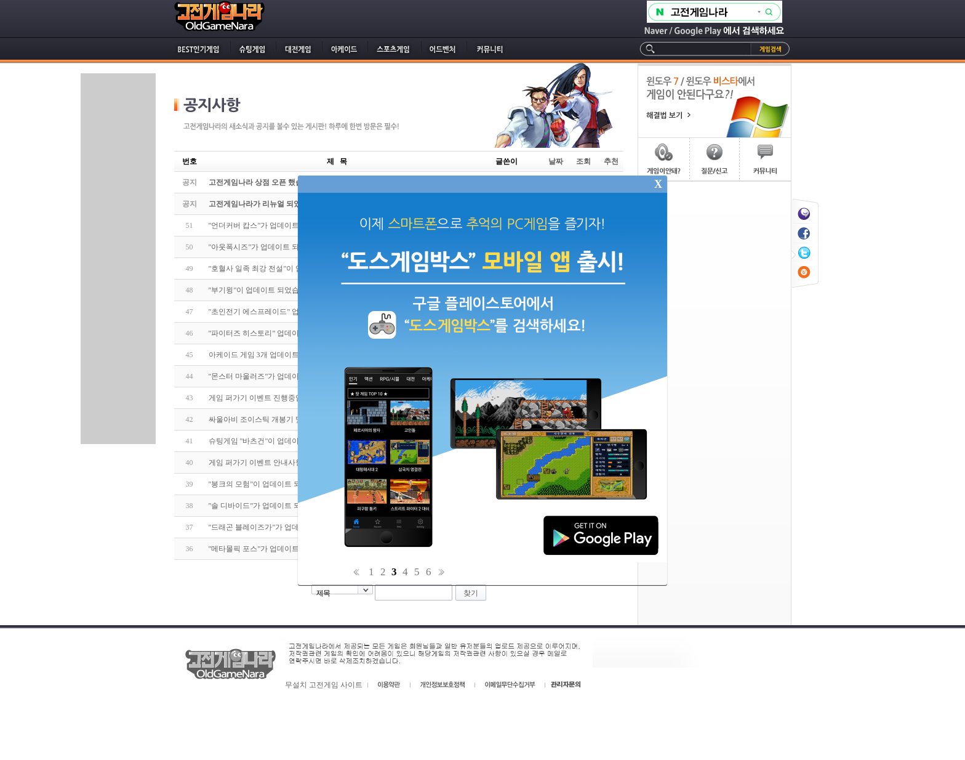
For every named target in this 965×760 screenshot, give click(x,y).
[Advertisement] (118, 258)
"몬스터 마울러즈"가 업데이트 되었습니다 (277, 376)
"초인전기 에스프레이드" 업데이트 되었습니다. (285, 311)
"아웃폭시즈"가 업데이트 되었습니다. (270, 247)
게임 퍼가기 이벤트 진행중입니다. (264, 398)
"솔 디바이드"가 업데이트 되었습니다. (271, 505)
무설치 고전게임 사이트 (323, 685)
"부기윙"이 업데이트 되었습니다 (261, 290)
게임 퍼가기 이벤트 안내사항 (256, 462)
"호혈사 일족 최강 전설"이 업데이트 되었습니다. (287, 268)
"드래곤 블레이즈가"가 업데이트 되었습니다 (281, 527)
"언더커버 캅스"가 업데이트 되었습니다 (273, 225)
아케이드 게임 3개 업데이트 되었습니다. (274, 354)
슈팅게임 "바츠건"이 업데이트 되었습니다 (277, 441)
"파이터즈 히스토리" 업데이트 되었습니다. (278, 333)
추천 (611, 161)
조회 (583, 161)
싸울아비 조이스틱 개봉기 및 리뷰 (264, 419)
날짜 (555, 161)
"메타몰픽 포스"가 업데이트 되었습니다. (274, 548)
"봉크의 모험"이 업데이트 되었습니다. (271, 484)
